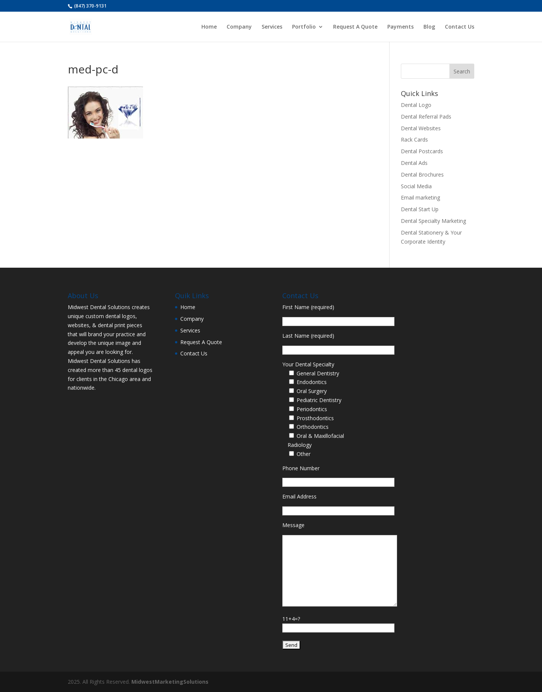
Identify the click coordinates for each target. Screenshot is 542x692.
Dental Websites (421, 128)
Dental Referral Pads (426, 116)
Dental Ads (414, 162)
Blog (429, 27)
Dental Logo (416, 104)
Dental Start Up (419, 209)
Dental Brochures (422, 174)
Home (209, 27)
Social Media (416, 186)
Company (239, 27)
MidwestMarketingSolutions (170, 681)
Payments (400, 27)
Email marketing (420, 197)
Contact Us (459, 27)
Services (272, 27)
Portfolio (304, 27)
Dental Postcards (422, 151)
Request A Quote (355, 27)
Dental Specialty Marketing (433, 220)
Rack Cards (414, 139)
